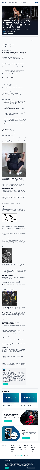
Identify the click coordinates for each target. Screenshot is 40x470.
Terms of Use (33, 447)
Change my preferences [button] (30, 467)
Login (36, 2)
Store (25, 451)
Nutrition (20, 449)
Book (25, 449)
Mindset (20, 451)
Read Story (6, 383)
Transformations (14, 2)
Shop (28, 2)
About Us (10, 2)
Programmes (13, 449)
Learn (19, 2)
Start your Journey (23, 2)
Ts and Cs (32, 449)
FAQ (31, 445)
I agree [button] (7, 467)
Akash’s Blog (26, 445)
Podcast (25, 447)
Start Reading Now (26, 438)
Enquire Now (13, 451)
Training (20, 447)
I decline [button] (10, 467)
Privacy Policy (33, 451)
